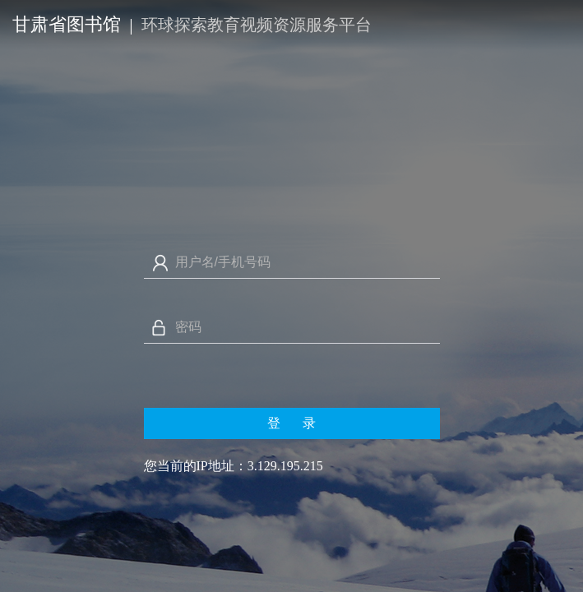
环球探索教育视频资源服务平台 (256, 25)
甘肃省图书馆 (66, 24)
